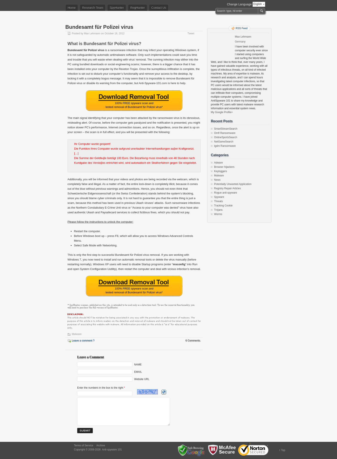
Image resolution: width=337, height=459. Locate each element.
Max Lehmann (92, 33)
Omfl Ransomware (224, 133)
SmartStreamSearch (225, 128)
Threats (218, 201)
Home (72, 7)
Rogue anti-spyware (225, 192)
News (217, 179)
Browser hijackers (224, 166)
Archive (100, 445)
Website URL (141, 379)
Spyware (219, 196)
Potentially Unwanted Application (232, 184)
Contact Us (158, 7)
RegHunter (137, 7)
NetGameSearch (223, 141)
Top (283, 450)
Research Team (92, 7)
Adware (218, 162)
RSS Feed (241, 28)
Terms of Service (83, 445)
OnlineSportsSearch (225, 137)
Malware (76, 334)
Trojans (218, 209)
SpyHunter (117, 7)
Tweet (190, 33)
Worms (218, 214)
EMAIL (138, 371)
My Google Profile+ (222, 112)
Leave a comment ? (83, 340)
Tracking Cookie (223, 205)
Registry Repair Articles (227, 188)
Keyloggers (220, 171)
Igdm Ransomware (225, 145)
